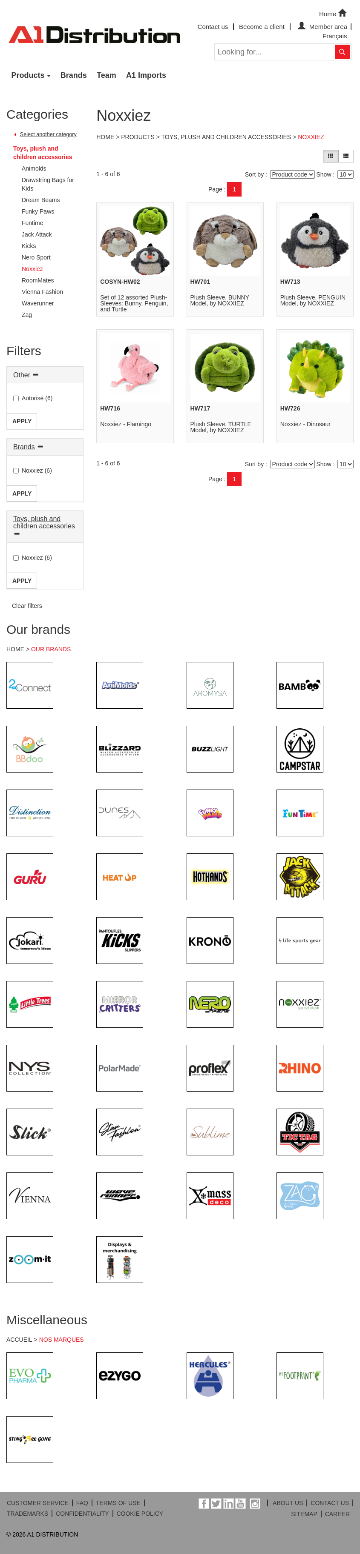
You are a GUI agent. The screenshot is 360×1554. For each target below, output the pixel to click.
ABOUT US (288, 1503)
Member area (321, 26)
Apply (22, 421)
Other (21, 375)
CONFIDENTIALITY (82, 1513)
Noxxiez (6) (32, 470)
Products (28, 75)
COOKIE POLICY (139, 1513)
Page (215, 189)
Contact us (213, 26)
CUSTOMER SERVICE (38, 1503)
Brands (73, 75)
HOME (15, 649)
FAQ (82, 1503)
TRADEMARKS (27, 1513)
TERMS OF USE (118, 1503)
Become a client (262, 26)
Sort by (254, 174)
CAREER (337, 1514)
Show (324, 174)
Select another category (48, 134)
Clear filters (27, 605)
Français (335, 36)
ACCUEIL (19, 1339)
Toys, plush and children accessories (42, 152)
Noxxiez (311, 137)
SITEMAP (304, 1514)
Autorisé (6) (32, 398)
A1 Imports (146, 75)
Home (333, 13)
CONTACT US (330, 1503)
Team (106, 75)
